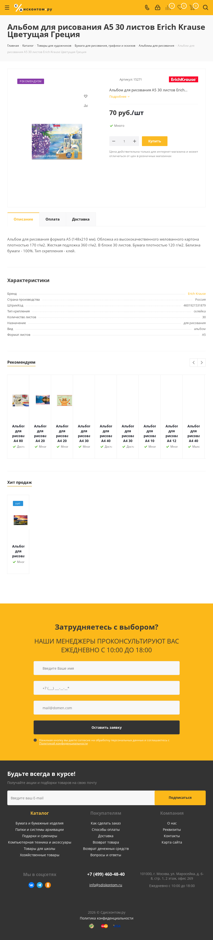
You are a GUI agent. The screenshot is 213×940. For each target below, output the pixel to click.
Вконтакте (31, 885)
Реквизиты (172, 829)
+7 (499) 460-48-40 (106, 874)
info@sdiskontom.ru (105, 885)
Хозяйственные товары (39, 855)
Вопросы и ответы (105, 855)
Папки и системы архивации (39, 829)
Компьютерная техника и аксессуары (39, 842)
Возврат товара (106, 842)
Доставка (105, 836)
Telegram (40, 885)
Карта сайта (172, 842)
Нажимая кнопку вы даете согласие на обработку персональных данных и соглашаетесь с (104, 742)
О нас (172, 823)
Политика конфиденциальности (106, 918)
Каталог (39, 813)
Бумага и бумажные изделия (40, 823)
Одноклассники (48, 885)
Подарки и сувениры (39, 836)
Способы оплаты (106, 829)
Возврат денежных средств (106, 848)
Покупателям (105, 813)
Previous (194, 363)
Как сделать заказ (106, 823)
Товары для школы (39, 848)
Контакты (172, 836)
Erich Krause (197, 293)
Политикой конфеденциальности (63, 743)
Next (202, 363)
